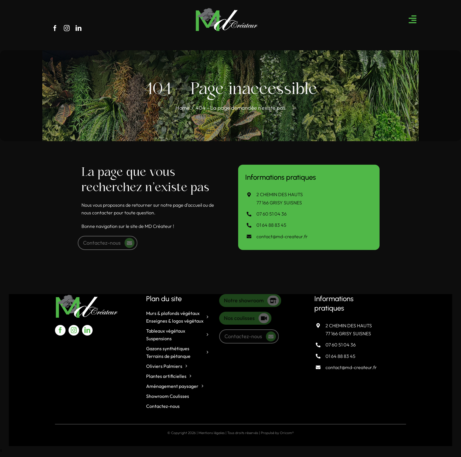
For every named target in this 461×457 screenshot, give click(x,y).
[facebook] (55, 28)
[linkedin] (78, 28)
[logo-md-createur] (226, 10)
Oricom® (287, 433)
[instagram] (67, 28)
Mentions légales (211, 433)
